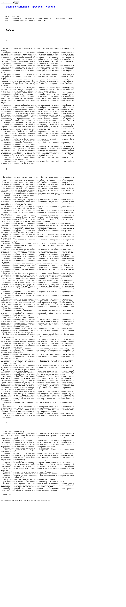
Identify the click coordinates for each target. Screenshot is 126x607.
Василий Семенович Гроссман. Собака (30, 7)
